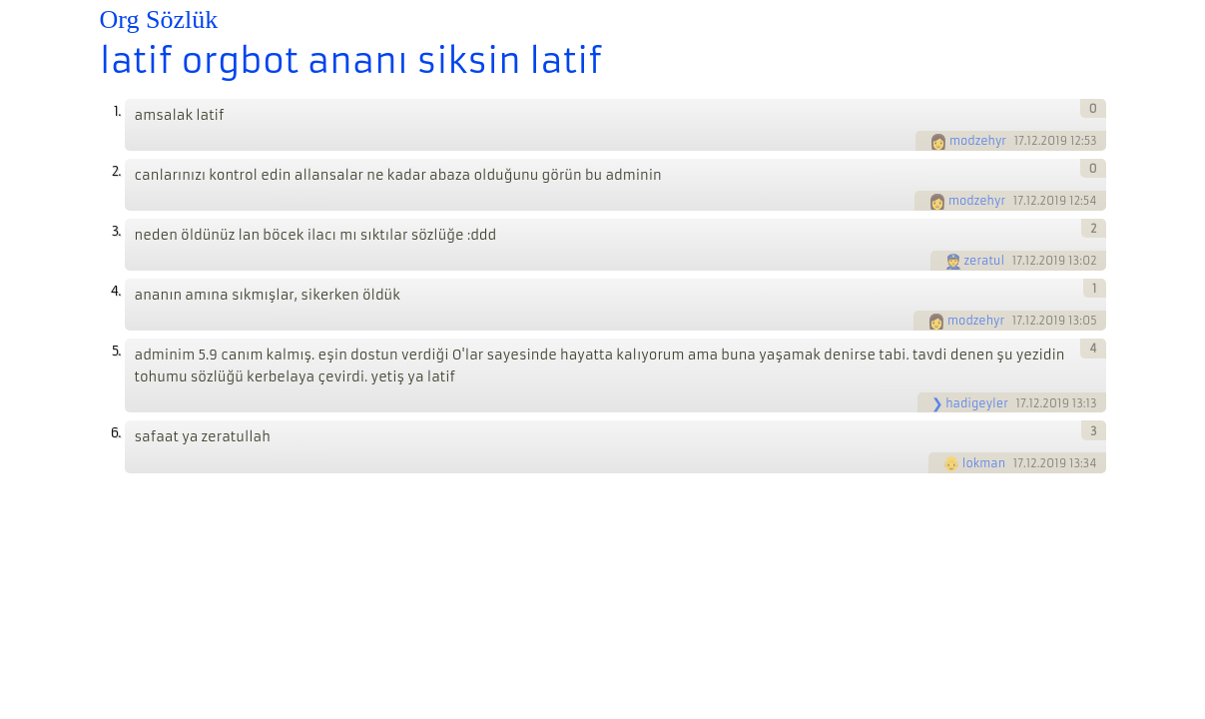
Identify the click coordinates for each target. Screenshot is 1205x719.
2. (116, 171)
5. (116, 351)
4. (116, 291)
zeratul (984, 261)
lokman (983, 463)
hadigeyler (976, 403)
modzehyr (977, 141)
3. (116, 231)
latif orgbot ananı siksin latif (351, 61)
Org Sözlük (159, 19)
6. (116, 432)
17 (1019, 141)
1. (117, 111)
